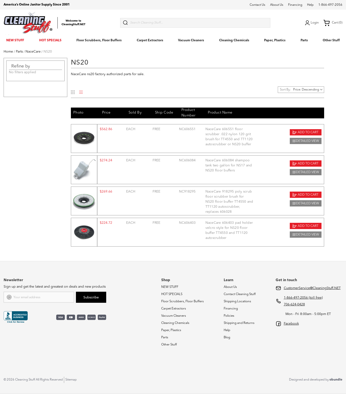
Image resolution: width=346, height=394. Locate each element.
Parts (304, 40)
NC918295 (187, 191)
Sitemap (71, 379)
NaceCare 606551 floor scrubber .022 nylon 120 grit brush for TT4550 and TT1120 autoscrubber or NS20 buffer (229, 136)
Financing (295, 4)
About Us (276, 4)
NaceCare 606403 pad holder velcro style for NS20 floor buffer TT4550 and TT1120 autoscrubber (229, 230)
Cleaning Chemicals (234, 40)
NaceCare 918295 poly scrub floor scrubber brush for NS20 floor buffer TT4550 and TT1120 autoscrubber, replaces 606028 (229, 201)
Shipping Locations (237, 301)
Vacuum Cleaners (191, 40)
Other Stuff (331, 40)
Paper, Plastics (274, 40)
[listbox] (308, 90)
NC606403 (187, 222)
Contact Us (257, 4)
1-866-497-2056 (330, 4)
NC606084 (187, 160)
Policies (229, 315)
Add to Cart (305, 132)
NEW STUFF (15, 40)
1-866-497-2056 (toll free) (303, 297)
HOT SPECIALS (50, 40)
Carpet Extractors (150, 40)
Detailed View (305, 141)
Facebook (291, 323)
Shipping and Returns (239, 323)
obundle (335, 379)
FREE (156, 129)
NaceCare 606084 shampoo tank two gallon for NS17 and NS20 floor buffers (228, 165)
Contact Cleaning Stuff (240, 294)
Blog (227, 337)
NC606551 (187, 129)
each (130, 129)
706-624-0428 (294, 304)
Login (311, 22)
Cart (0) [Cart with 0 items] (332, 22)
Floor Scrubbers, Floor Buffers (99, 40)
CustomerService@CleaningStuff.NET (312, 288)
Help (310, 4)
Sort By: (285, 89)
